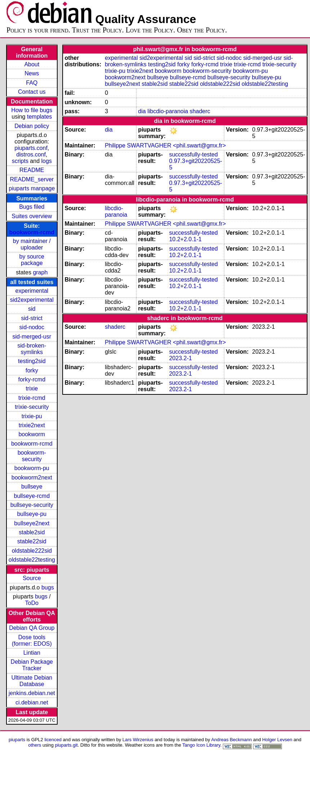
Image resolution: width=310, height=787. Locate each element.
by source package (31, 259)
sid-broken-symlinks (31, 348)
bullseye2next (31, 523)
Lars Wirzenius (137, 739)
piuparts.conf (31, 148)
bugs (47, 587)
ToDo (32, 603)
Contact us (31, 92)
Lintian (31, 653)
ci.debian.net (31, 702)
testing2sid (32, 361)
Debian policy (31, 126)
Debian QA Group (31, 628)
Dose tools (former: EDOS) (32, 640)
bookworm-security (32, 456)
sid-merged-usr (31, 336)
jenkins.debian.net (32, 693)
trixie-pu (32, 416)
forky (32, 370)
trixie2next (32, 425)
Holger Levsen (277, 739)
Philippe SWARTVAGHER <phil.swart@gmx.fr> (165, 145)
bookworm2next (32, 477)
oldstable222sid (32, 551)
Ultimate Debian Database (31, 681)
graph (40, 272)
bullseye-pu (31, 514)
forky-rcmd (32, 379)
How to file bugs (31, 110)
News (31, 73)
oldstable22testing (32, 560)
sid (31, 309)
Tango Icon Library (201, 745)
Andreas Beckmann (231, 739)
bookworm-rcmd (31, 232)
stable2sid (32, 532)
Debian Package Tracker (32, 665)
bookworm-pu (31, 468)
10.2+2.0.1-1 (185, 239)
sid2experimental (32, 300)
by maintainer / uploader (32, 244)
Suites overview (32, 216)
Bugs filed (31, 207)
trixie (32, 388)
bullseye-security (31, 505)
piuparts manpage (32, 188)
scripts (20, 161)
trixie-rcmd (31, 398)
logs (46, 161)
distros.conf (31, 154)
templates (39, 117)
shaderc (200, 111)
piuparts (17, 739)
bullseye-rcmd (32, 496)
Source (32, 578)
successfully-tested (193, 154)
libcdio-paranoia (167, 111)
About (31, 64)
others (34, 745)
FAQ (31, 83)
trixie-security (32, 407)
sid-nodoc (31, 327)
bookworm (31, 434)
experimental (31, 291)
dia (142, 111)
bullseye (31, 486)
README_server (32, 179)
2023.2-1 (180, 358)
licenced (53, 739)
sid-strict (32, 318)
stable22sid (31, 541)
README (31, 170)
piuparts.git (66, 745)
